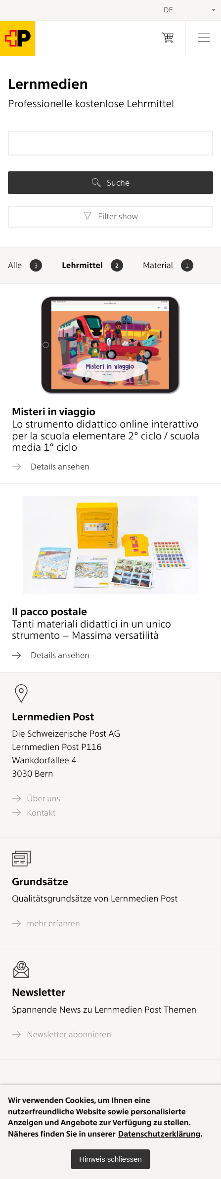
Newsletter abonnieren (61, 1034)
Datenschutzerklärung (159, 1134)
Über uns (36, 798)
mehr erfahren (46, 923)
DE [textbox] (168, 9)
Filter (110, 216)
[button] (110, 1159)
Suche (111, 183)
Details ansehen (50, 467)
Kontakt (33, 812)
